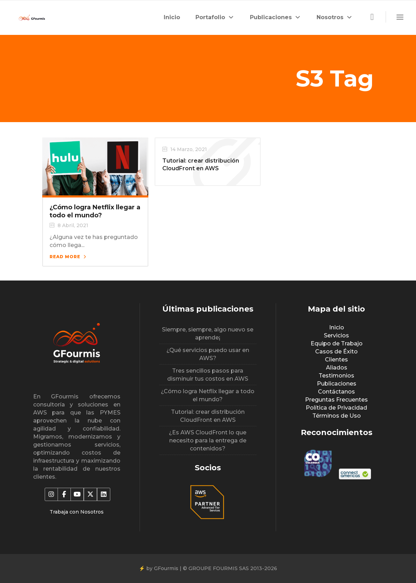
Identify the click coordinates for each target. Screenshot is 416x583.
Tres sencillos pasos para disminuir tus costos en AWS (207, 374)
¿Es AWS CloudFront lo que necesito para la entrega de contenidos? (207, 440)
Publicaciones (336, 383)
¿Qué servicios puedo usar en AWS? (207, 354)
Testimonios (336, 375)
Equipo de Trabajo (337, 343)
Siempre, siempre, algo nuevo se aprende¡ (207, 333)
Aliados (336, 367)
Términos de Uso (336, 415)
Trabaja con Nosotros (77, 512)
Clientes (336, 359)
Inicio (336, 327)
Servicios (336, 335)
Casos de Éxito (336, 351)
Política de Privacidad (336, 407)
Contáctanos (336, 391)
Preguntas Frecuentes (336, 399)
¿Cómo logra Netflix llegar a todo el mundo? (95, 211)
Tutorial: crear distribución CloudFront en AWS (208, 416)
